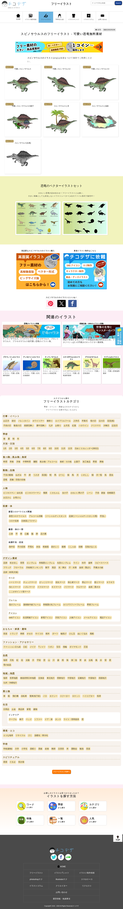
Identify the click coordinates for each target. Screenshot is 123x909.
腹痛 (64, 547)
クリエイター (61, 886)
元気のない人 (91, 547)
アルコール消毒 (36, 516)
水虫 (38, 547)
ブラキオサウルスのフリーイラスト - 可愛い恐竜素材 (91, 371)
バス (45, 696)
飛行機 (15, 696)
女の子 (65, 493)
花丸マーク (60, 582)
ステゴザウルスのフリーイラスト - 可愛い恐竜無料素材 (71, 373)
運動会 (74, 749)
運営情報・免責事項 (61, 899)
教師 (53, 749)
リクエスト (87, 886)
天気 (12, 660)
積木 (47, 634)
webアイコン (14, 618)
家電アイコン (46, 618)
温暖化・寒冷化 (41, 735)
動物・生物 (9, 470)
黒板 (40, 749)
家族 (103, 493)
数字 (47, 567)
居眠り (33, 749)
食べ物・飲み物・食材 (15, 457)
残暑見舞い (29, 425)
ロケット (76, 696)
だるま (13, 762)
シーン (90, 493)
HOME (18, 17)
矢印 (84, 563)
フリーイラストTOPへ (61, 772)
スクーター (65, 696)
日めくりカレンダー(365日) (86, 448)
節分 (14, 421)
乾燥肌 (46, 547)
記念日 (115, 425)
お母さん (17, 498)
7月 (38, 448)
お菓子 (77, 462)
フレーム (13, 600)
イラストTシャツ (73, 17)
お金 (14, 709)
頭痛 (81, 547)
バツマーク (69, 587)
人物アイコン (75, 618)
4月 (21, 448)
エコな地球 (8, 735)
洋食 (18, 462)
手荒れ (31, 547)
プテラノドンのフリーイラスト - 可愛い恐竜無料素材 (11, 373)
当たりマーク (15, 587)
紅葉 (74, 425)
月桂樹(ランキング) (34, 567)
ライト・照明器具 (71, 719)
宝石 (58, 647)
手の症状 (21, 547)
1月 (4, 448)
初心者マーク (73, 582)
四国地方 (102, 678)
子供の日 (7, 425)
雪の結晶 (7, 665)
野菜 (95, 462)
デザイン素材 (10, 558)
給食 (47, 749)
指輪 (65, 647)
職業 (45, 493)
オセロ (30, 634)
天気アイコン (61, 618)
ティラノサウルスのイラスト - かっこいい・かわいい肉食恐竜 (51, 371)
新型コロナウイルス (17, 516)
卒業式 (85, 421)
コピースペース (101, 563)
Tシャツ (41, 647)
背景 (22, 563)
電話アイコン (105, 618)
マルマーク (81, 587)
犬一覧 (99, 475)
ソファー (38, 719)
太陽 (28, 660)
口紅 (25, 647)
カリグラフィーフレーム (73, 605)
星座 (5, 762)
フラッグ (7, 567)
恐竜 (5, 480)
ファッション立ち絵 (12, 647)
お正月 (6, 421)
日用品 (6, 709)
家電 (29, 709)
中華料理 (27, 462)
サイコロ (39, 634)
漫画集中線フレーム (32, 605)
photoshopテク (36, 879)
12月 (70, 448)
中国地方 (92, 678)
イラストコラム (89, 17)
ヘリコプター (88, 696)
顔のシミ (55, 547)
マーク (12, 578)
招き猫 (21, 762)
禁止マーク (87, 582)
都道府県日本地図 (28, 678)
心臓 (27, 534)
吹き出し (14, 563)
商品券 (21, 709)
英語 (54, 567)
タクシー (53, 696)
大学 (17, 749)
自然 (5, 655)
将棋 (22, 634)
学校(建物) (7, 749)
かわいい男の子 (77, 493)
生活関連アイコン (30, 618)
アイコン (13, 613)
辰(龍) (44, 475)
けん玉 (72, 634)
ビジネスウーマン (33, 493)
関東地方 (61, 678)
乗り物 (6, 691)
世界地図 (14, 678)
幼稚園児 (111, 493)
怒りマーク (99, 582)
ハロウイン (83, 425)
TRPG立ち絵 (59, 17)
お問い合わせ (102, 17)
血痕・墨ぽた (85, 567)
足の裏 (43, 534)
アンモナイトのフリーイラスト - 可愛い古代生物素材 (31, 373)
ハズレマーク (29, 587)
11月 (63, 448)
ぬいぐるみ (82, 634)
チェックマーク (30, 582)
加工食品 (86, 462)
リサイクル (20, 735)
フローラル (18, 567)
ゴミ (30, 735)
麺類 (35, 462)
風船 (92, 634)
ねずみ (18, 475)
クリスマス (96, 425)
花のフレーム (15, 605)
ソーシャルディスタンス (55, 516)
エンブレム (31, 563)
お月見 (67, 425)
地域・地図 (9, 673)
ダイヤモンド (75, 647)
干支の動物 (8, 475)
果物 (101, 462)
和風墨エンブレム (47, 563)
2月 (10, 448)
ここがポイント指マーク (19, 592)
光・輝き (62, 567)
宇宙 (39, 660)
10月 (57, 448)
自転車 (24, 696)
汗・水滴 (73, 567)
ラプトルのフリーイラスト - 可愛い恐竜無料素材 (111, 371)
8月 (44, 448)
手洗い (103, 516)
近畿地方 (82, 678)
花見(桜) (110, 421)
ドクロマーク (43, 587)
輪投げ (63, 634)
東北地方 (51, 678)
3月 (16, 448)
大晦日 (106, 425)
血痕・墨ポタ (94, 587)
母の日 (93, 421)
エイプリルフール (63, 421)
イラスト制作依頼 (30, 17)
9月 (50, 448)
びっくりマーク (46, 582)
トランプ (14, 634)
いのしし (85, 475)
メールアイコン (90, 618)
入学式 (76, 421)
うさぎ (36, 475)
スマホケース (87, 879)
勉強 (81, 749)
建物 (35, 709)
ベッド (29, 719)
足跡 (5, 563)
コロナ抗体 (14, 521)
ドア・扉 (48, 719)
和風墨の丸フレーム (52, 605)
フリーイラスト (61, 3)
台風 (91, 660)
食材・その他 (65, 462)
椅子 (21, 719)
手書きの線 (98, 567)
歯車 (90, 563)
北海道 (41, 678)
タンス (58, 719)
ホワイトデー (38, 421)
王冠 (86, 647)
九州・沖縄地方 (10, 683)
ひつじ (62, 475)
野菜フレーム (93, 605)
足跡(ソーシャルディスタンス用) (83, 516)
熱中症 (12, 547)
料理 (5, 462)
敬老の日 (17, 425)
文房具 (61, 749)
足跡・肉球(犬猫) (10, 572)
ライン (76, 563)
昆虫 (111, 475)
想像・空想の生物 (17, 480)
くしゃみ (72, 547)
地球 (5, 660)
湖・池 (74, 660)
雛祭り (50, 421)
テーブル (13, 719)
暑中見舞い (41, 425)
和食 (12, 462)
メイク (33, 647)
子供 (97, 493)
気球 (99, 696)
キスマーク (56, 587)
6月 (33, 448)
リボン (51, 647)
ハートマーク (15, 582)
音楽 (5, 634)
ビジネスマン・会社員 (13, 493)
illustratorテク (61, 879)
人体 (11, 534)
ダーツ (55, 634)
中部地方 (71, 678)
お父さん (7, 498)
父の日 (102, 421)
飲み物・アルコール (48, 462)
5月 (27, 448)
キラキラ (110, 582)
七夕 (51, 425)
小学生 (24, 749)
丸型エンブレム (64, 563)
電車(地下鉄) (35, 696)
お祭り (58, 425)
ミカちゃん (54, 493)
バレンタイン (24, 421)
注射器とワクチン (29, 521)
